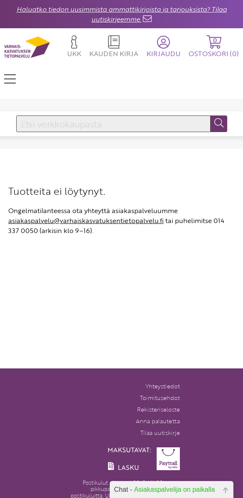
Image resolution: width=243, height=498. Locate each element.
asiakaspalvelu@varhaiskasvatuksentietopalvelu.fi (86, 221)
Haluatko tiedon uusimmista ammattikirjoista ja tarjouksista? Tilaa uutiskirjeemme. (122, 14)
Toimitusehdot (160, 397)
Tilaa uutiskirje (160, 432)
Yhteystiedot (162, 386)
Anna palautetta (158, 421)
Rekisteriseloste (158, 409)
